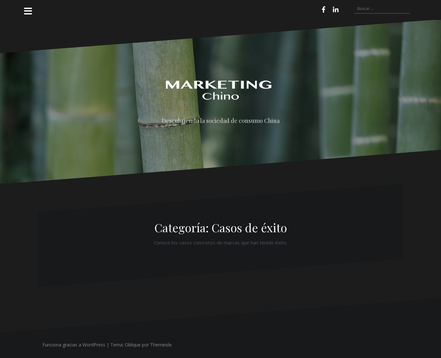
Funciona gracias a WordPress (73, 345)
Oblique (133, 345)
